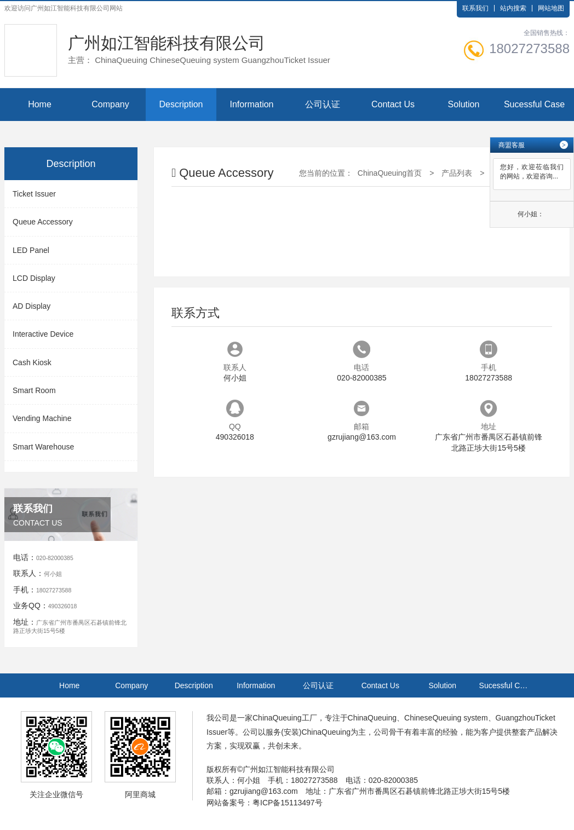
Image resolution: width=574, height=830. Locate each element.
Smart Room (34, 390)
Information (251, 104)
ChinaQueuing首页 (390, 173)
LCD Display (34, 278)
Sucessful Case (534, 104)
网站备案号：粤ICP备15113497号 (264, 802)
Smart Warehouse (43, 446)
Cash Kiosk (32, 362)
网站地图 (551, 8)
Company (110, 104)
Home (39, 104)
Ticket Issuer (34, 193)
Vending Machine (42, 418)
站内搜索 (513, 8)
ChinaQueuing (277, 717)
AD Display (31, 306)
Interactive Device (43, 334)
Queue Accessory (43, 221)
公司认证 (322, 104)
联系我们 (475, 8)
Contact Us (393, 104)
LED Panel (31, 250)
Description (181, 104)
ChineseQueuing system (446, 717)
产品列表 (456, 173)
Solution (464, 104)
